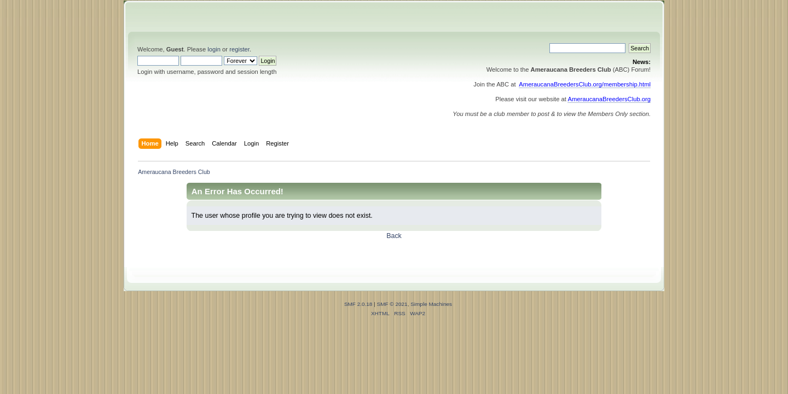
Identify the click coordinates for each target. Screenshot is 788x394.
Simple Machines (431, 304)
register (239, 49)
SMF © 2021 (392, 304)
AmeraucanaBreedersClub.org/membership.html (585, 84)
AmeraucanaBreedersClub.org (609, 99)
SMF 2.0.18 (358, 304)
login (214, 49)
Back (394, 236)
